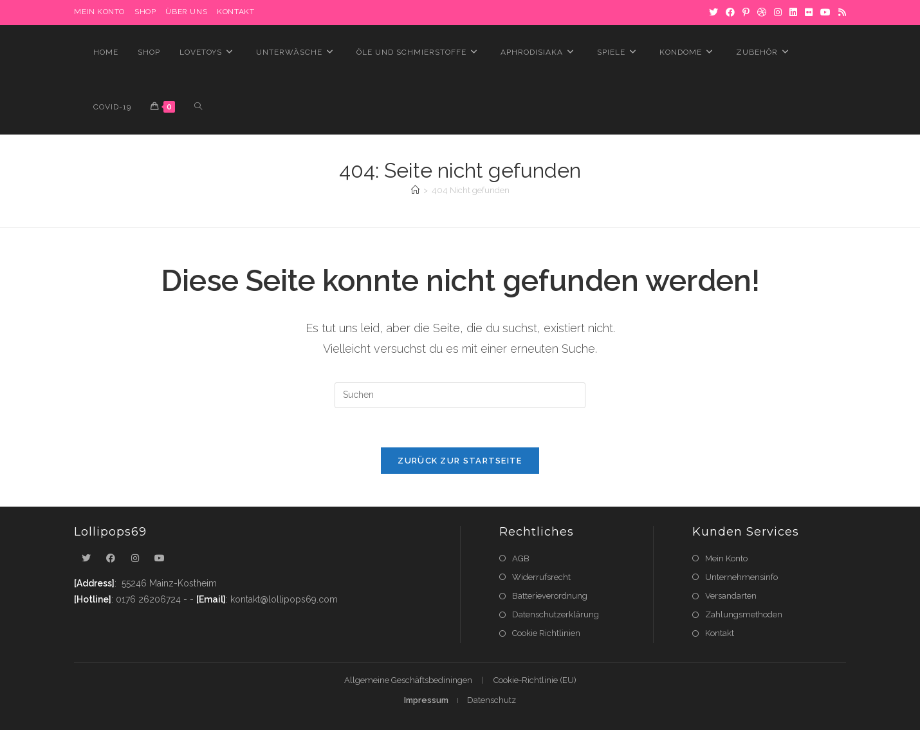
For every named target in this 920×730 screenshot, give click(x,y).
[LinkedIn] (793, 12)
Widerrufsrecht (541, 577)
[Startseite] (415, 190)
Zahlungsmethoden (743, 614)
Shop (145, 11)
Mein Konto (726, 558)
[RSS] (840, 12)
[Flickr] (808, 12)
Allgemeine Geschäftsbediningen (408, 680)
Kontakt (235, 11)
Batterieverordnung (549, 596)
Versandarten (731, 596)
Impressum (426, 700)
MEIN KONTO (99, 11)
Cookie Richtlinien (546, 633)
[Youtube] (159, 558)
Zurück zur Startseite (460, 460)
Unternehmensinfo (741, 577)
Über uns (186, 11)
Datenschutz (491, 700)
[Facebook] (730, 12)
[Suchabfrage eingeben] (460, 395)
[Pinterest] (746, 12)
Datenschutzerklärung (555, 614)
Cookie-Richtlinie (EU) (534, 680)
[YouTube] (825, 12)
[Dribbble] (761, 12)
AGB (520, 558)
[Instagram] (778, 12)
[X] (713, 12)
